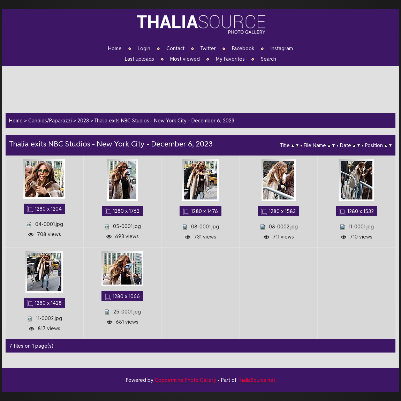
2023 (83, 120)
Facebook (243, 48)
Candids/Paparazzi (50, 120)
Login (144, 48)
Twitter (208, 48)
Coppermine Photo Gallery (185, 380)
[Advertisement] (204, 88)
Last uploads (139, 59)
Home (115, 48)
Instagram (281, 48)
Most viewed (185, 59)
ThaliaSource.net (256, 380)
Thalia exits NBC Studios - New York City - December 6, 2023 (164, 120)
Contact (175, 48)
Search (268, 59)
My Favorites (230, 59)
